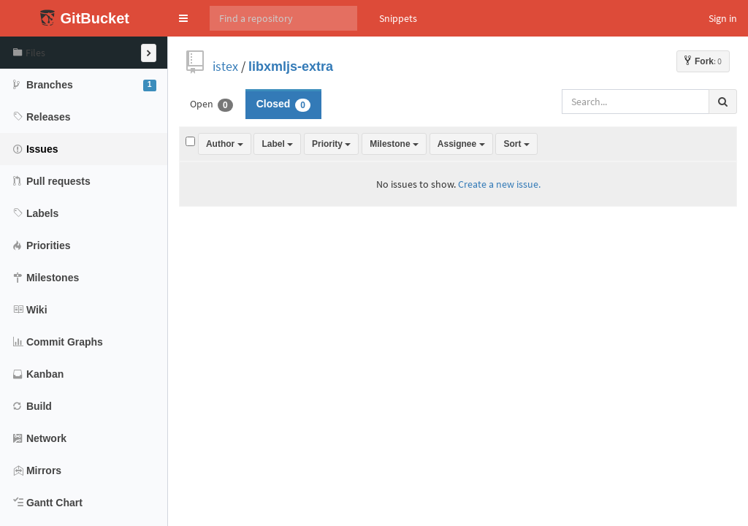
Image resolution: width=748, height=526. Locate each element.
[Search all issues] (635, 101)
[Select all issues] (190, 141)
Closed (283, 104)
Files (29, 52)
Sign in (723, 18)
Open (211, 104)
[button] (183, 18)
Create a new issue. (499, 184)
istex (225, 66)
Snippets (398, 18)
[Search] (283, 18)
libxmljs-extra (290, 66)
